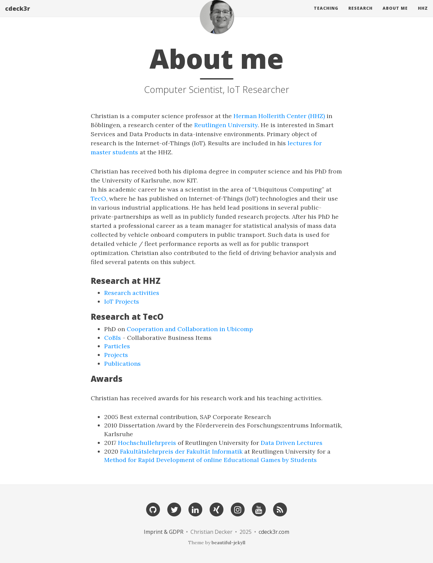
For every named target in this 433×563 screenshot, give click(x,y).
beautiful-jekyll (228, 543)
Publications (122, 363)
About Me (395, 15)
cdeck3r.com (274, 531)
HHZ (423, 15)
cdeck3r (17, 15)
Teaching (326, 15)
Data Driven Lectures (291, 443)
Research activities (131, 293)
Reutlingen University (226, 125)
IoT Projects (121, 301)
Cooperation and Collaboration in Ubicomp (190, 329)
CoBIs (112, 338)
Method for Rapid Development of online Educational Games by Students (210, 460)
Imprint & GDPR (164, 531)
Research (360, 15)
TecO (98, 198)
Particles (117, 346)
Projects (116, 355)
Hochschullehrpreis (147, 443)
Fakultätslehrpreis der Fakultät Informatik (181, 451)
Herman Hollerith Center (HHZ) (279, 116)
